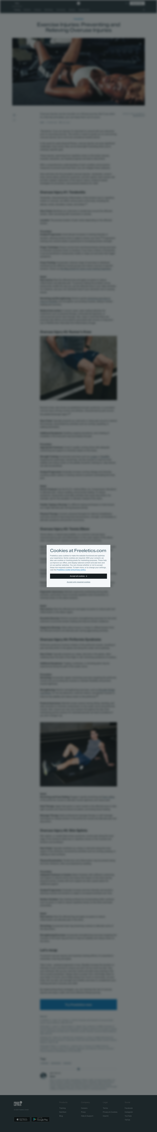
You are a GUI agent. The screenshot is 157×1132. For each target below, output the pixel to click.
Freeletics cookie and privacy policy (71, 570)
